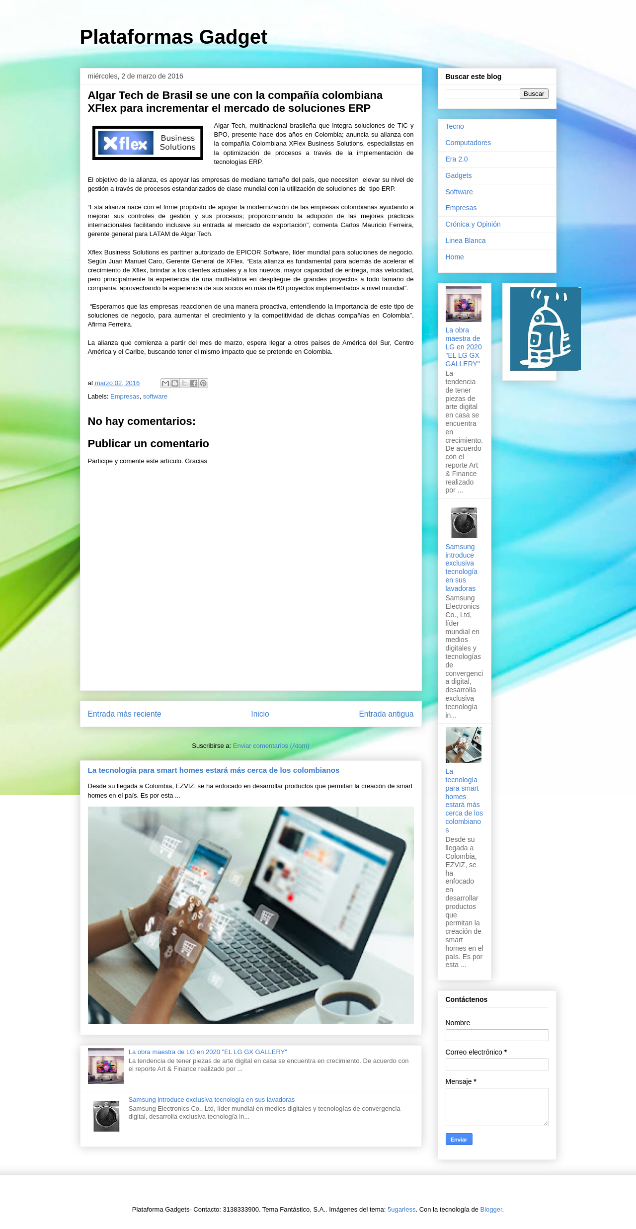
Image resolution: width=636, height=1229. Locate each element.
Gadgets (459, 175)
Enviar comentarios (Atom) (271, 745)
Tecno (455, 126)
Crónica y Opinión (473, 224)
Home (455, 257)
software (155, 396)
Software (459, 192)
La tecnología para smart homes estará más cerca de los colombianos (214, 770)
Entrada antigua (386, 714)
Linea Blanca (466, 241)
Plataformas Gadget (174, 37)
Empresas (125, 396)
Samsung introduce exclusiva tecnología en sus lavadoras (212, 1099)
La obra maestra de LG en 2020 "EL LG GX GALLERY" (208, 1052)
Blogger (491, 1209)
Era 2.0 (457, 159)
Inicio (260, 714)
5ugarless (401, 1209)
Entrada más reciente (124, 714)
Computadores (468, 143)
